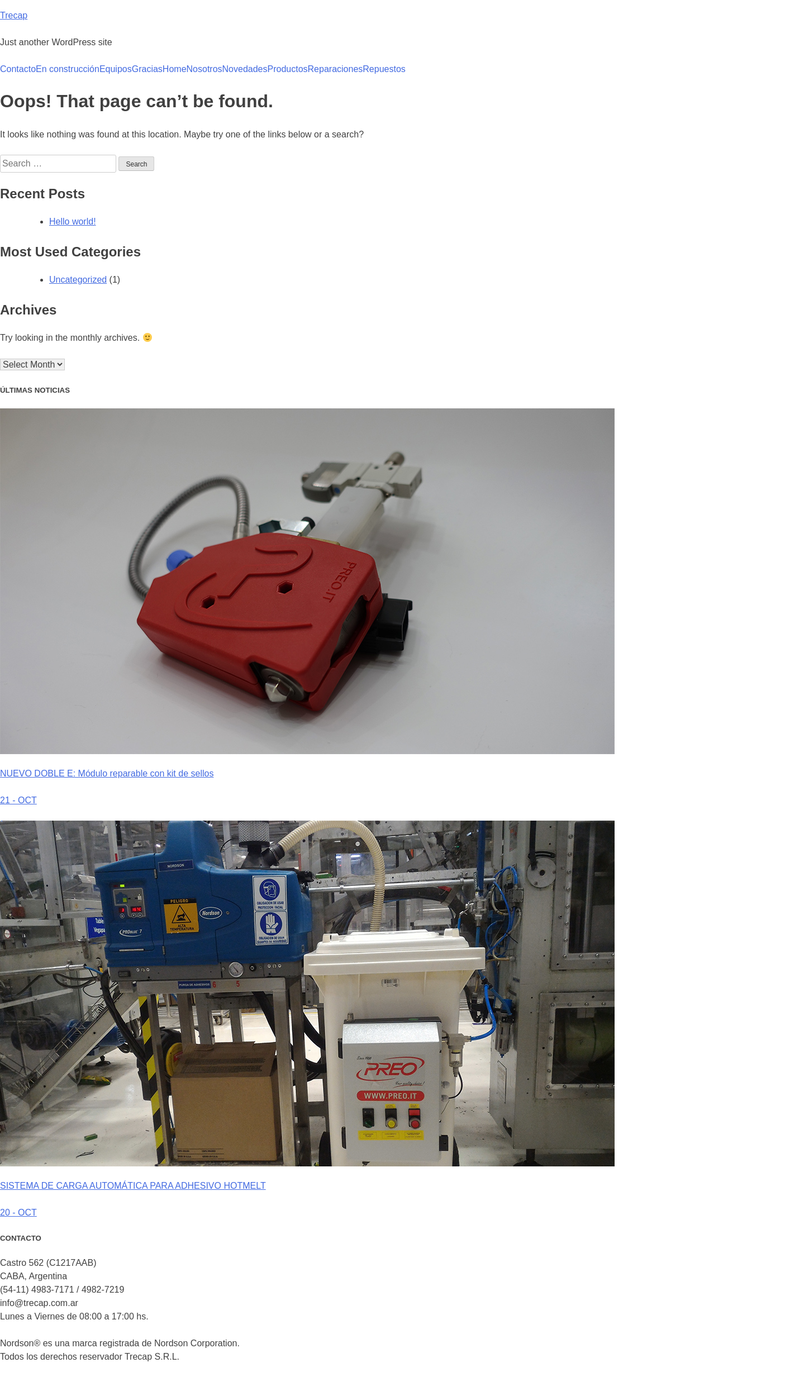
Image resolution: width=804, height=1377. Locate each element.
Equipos (115, 69)
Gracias (147, 69)
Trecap (13, 15)
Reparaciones (335, 69)
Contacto (18, 69)
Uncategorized (78, 279)
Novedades (245, 69)
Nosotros (204, 69)
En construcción (67, 69)
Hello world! (72, 221)
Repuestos (384, 69)
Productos (288, 69)
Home (175, 69)
